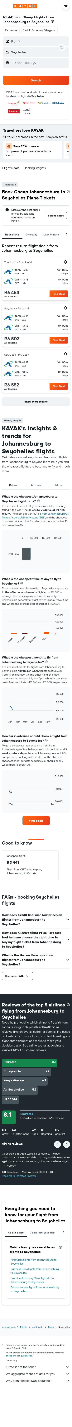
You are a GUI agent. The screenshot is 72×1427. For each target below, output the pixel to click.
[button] (6, 6)
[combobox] (11, 30)
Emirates (26, 1114)
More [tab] (58, 485)
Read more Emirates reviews (19, 1176)
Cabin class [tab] (16, 1232)
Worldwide (37, 1327)
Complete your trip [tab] (42, 1232)
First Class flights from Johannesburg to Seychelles (34, 1261)
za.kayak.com (9, 1327)
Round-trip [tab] (12, 234)
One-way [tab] (31, 234)
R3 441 (8, 17)
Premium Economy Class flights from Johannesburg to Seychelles (32, 1280)
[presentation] (52, 21)
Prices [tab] (13, 485)
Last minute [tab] (51, 234)
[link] (36, 820)
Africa (51, 1327)
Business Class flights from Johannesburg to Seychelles (35, 1270)
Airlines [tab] (36, 485)
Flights (23, 1327)
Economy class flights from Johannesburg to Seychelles (35, 1289)
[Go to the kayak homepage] (25, 6)
